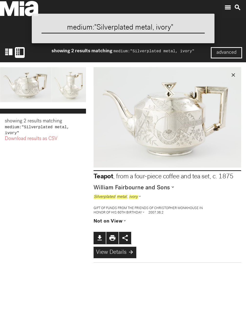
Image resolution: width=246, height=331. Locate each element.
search (237, 7)
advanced (226, 52)
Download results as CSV (31, 140)
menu (227, 7)
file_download (99, 238)
